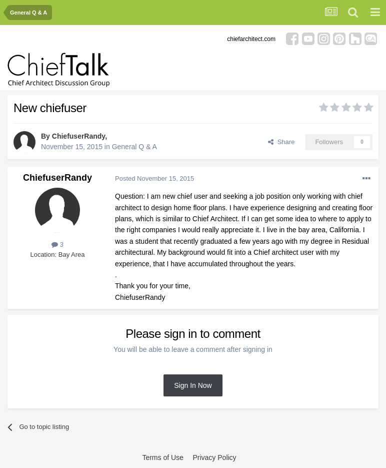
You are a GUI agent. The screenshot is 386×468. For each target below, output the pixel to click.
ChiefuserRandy (78, 136)
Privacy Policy (214, 457)
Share (281, 142)
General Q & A (134, 147)
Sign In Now (193, 385)
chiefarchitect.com (251, 39)
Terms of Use (162, 457)
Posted (154, 178)
